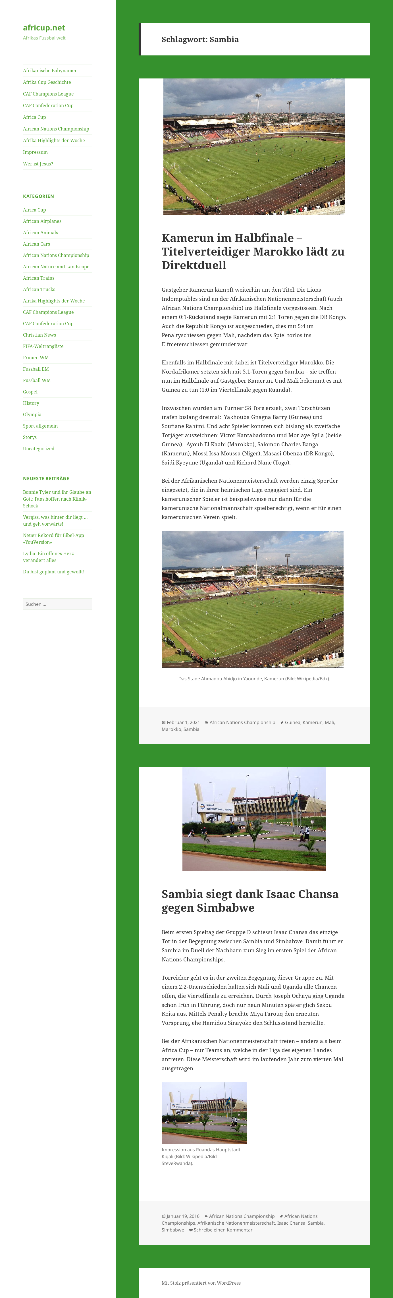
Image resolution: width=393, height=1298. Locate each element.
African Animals (40, 232)
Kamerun (313, 722)
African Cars (36, 244)
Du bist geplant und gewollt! (53, 572)
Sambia (191, 729)
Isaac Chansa (291, 1223)
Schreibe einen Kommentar (223, 1230)
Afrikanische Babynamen (50, 70)
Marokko (171, 729)
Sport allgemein (40, 426)
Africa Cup (34, 117)
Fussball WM (37, 380)
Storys (30, 437)
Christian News (39, 335)
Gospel (30, 392)
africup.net (44, 27)
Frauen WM (36, 357)
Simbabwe (173, 1230)
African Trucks (39, 289)
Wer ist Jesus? (38, 164)
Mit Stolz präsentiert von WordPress (201, 1283)
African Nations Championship (56, 129)
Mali (329, 722)
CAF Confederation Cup (48, 105)
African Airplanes (42, 221)
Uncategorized (39, 448)
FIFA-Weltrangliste (43, 346)
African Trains (38, 278)
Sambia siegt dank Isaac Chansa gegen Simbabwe (250, 900)
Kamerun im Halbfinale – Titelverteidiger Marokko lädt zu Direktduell (253, 251)
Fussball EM (36, 369)
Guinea (292, 722)
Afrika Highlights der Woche (54, 140)
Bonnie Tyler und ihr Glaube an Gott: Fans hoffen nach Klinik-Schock (57, 499)
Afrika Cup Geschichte (47, 82)
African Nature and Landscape (56, 267)
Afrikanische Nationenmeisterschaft (236, 1223)
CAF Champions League (48, 94)
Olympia (32, 414)
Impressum (35, 152)
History (31, 403)
